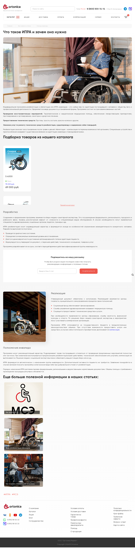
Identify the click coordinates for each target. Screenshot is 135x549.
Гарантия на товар (76, 517)
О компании (34, 510)
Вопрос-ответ (119, 524)
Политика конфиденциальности (121, 511)
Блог (31, 519)
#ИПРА (7, 496)
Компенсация (79, 19)
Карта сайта (119, 527)
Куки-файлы (118, 515)
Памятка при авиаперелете (77, 526)
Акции (27, 19)
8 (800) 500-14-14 (96, 9)
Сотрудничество (36, 522)
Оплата (60, 19)
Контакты (115, 19)
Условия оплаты (77, 510)
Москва (83, 9)
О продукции (76, 533)
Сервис (98, 19)
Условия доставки (78, 513)
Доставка (43, 19)
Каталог (11, 19)
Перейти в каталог (67, 207)
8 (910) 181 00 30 (13, 521)
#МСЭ (15, 496)
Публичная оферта (117, 519)
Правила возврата (78, 521)
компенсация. (114, 331)
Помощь (74, 530)
